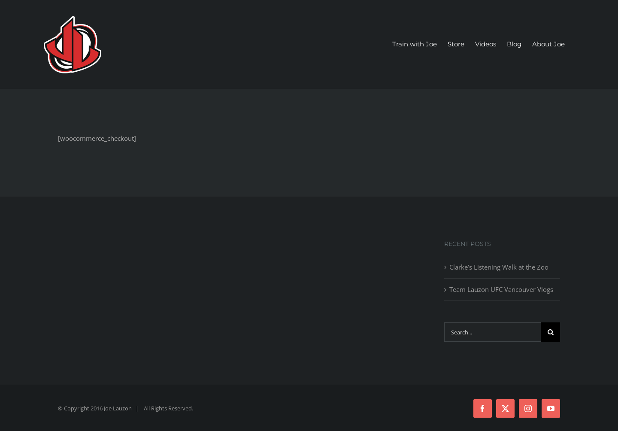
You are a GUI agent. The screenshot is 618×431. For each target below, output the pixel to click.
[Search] (550, 332)
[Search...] (492, 332)
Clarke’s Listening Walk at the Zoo (498, 267)
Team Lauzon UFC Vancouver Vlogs (501, 289)
